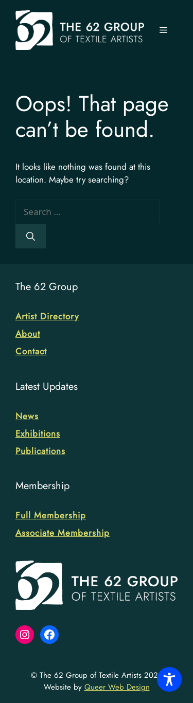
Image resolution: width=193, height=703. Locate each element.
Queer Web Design (117, 687)
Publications (40, 451)
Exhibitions (37, 433)
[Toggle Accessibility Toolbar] (169, 679)
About (27, 334)
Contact (31, 351)
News (27, 416)
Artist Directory (47, 316)
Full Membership (50, 515)
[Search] (30, 236)
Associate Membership (62, 533)
